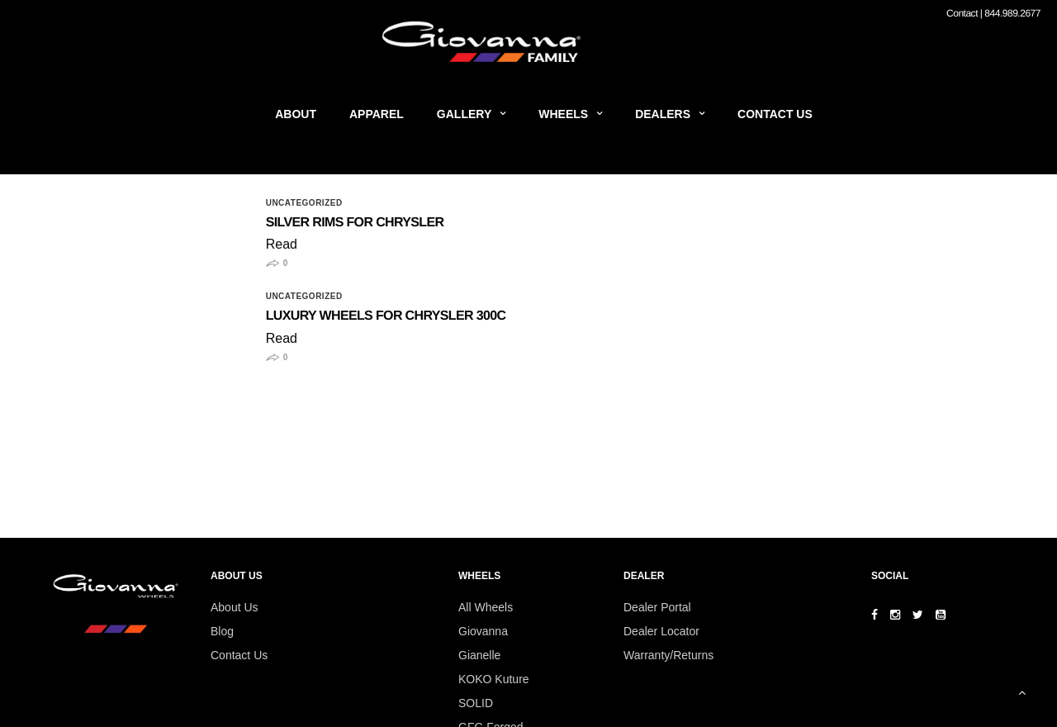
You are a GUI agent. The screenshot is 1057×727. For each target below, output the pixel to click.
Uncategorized (304, 203)
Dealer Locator (661, 631)
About (295, 114)
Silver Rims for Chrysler (355, 223)
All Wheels (485, 607)
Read (281, 244)
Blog (222, 631)
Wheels (563, 114)
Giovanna (483, 631)
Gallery (464, 114)
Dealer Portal (657, 607)
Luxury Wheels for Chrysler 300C (386, 316)
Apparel (376, 114)
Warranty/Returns (668, 655)
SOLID (475, 703)
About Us (234, 607)
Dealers (662, 114)
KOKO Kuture (493, 679)
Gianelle (479, 655)
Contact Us (775, 114)
